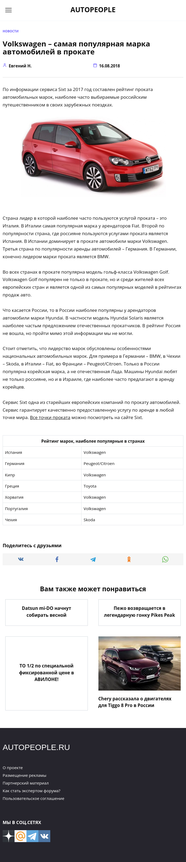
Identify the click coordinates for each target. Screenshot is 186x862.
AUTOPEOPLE (93, 9)
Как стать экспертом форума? (31, 790)
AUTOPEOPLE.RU (36, 747)
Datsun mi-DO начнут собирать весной (46, 611)
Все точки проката (50, 417)
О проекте (13, 767)
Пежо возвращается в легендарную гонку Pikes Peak (139, 611)
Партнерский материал (26, 783)
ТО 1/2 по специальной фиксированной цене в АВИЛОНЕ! (46, 672)
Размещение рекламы (24, 775)
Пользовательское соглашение (33, 798)
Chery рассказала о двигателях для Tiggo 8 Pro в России (134, 701)
